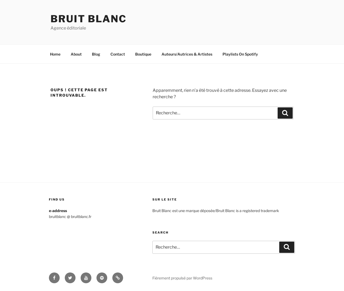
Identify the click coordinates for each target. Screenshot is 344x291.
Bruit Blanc (89, 19)
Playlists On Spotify (240, 54)
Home (55, 54)
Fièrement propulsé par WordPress (182, 278)
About (76, 54)
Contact (117, 54)
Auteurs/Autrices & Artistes (187, 54)
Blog (96, 54)
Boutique (143, 54)
